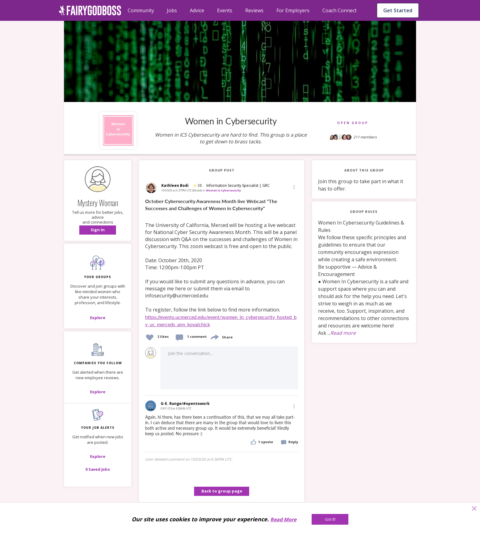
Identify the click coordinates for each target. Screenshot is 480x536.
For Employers (292, 10)
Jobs (172, 10)
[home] (90, 10)
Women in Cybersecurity (223, 190)
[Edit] (293, 187)
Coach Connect (339, 10)
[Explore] (97, 317)
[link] (221, 263)
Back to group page (221, 491)
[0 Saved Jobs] (97, 469)
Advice (197, 10)
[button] (97, 230)
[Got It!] (330, 519)
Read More (283, 519)
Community (141, 10)
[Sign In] (97, 230)
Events (224, 10)
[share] (214, 336)
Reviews (254, 10)
